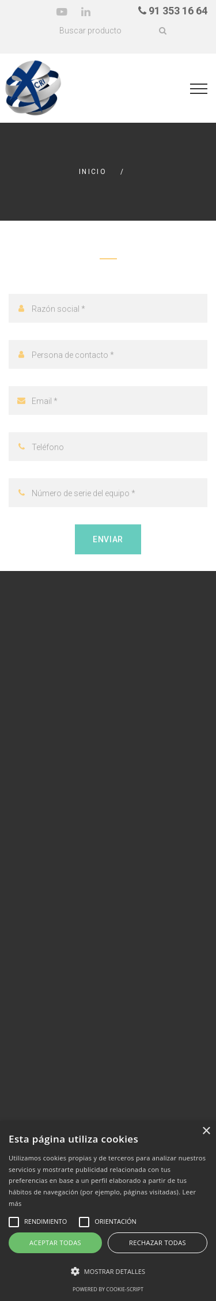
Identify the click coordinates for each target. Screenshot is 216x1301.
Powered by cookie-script (108, 1289)
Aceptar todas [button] (55, 1242)
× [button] (206, 1131)
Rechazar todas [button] (157, 1242)
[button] (108, 1272)
